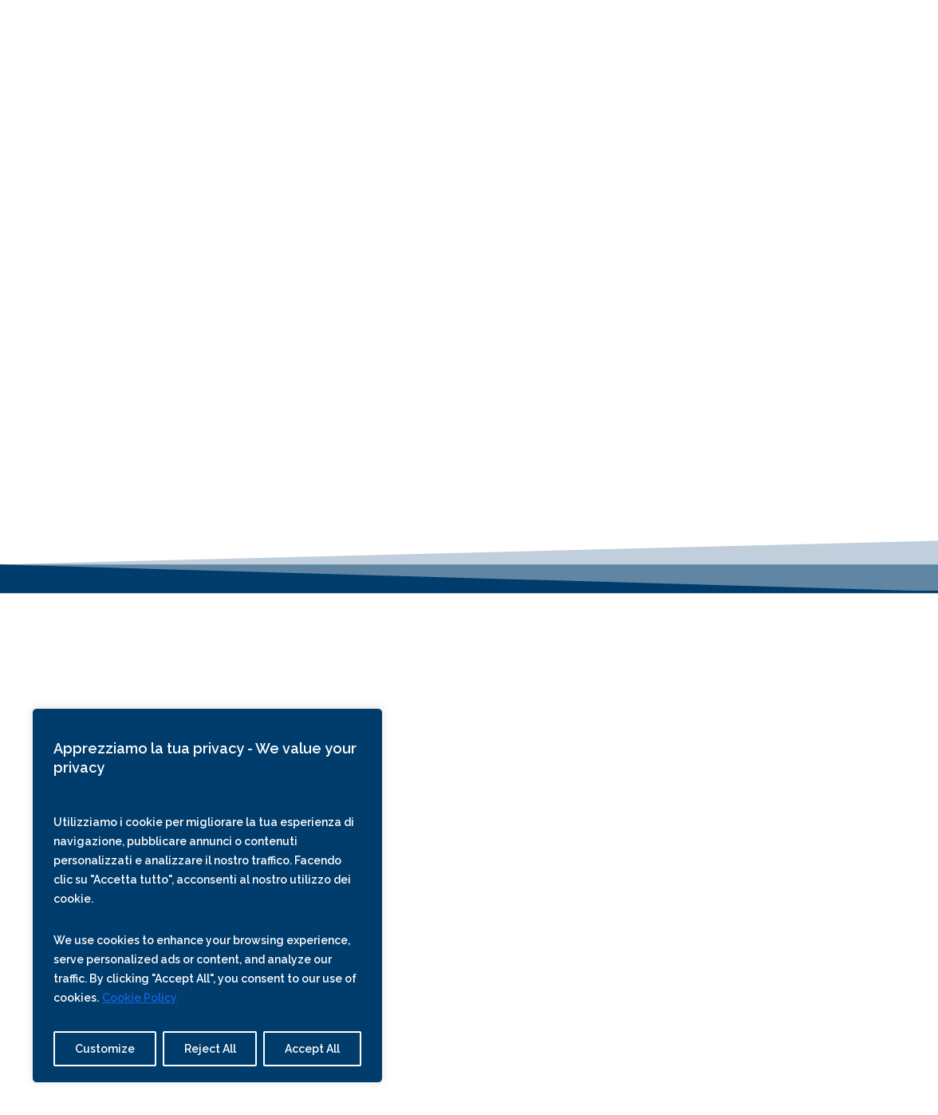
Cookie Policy (139, 997)
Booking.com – (783, 842)
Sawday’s (742, 777)
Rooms (319, 30)
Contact (594, 30)
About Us (451, 30)
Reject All (210, 1048)
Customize (105, 1048)
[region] (207, 895)
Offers (381, 30)
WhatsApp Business (483, 729)
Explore (524, 30)
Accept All (312, 1048)
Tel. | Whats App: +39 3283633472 (469, 687)
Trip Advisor (696, 842)
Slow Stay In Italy (766, 755)
